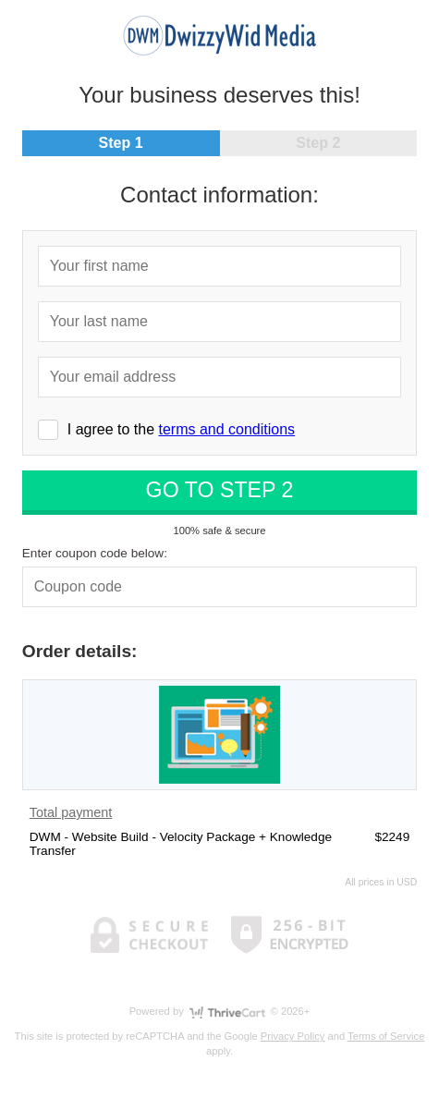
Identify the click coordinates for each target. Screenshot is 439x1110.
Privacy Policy (293, 1036)
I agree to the (181, 429)
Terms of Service (386, 1036)
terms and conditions (226, 429)
